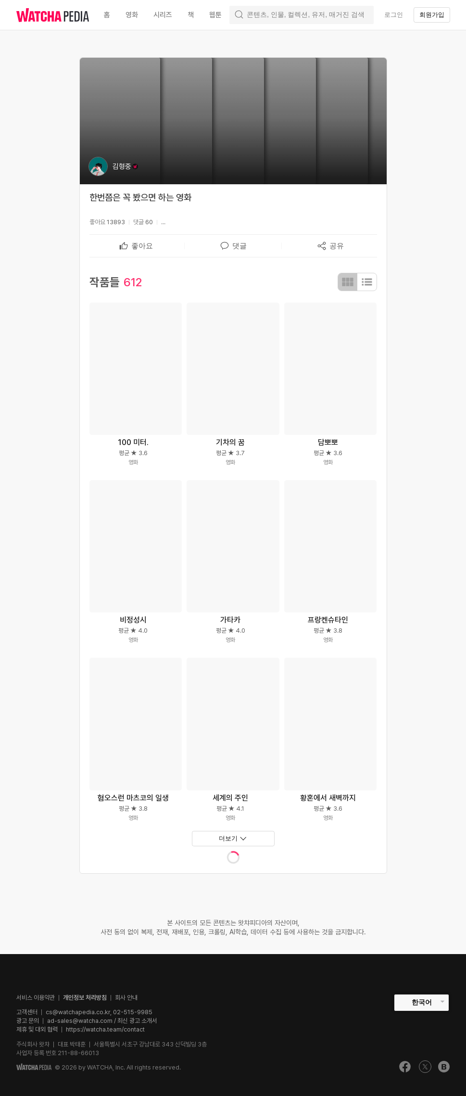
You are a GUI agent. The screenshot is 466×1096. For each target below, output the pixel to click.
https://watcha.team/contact (105, 1029)
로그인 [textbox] (393, 14)
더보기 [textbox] (228, 838)
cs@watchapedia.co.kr (99, 1012)
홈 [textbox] (107, 15)
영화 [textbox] (132, 15)
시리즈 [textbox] (162, 15)
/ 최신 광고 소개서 (135, 1020)
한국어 (422, 1002)
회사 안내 (126, 997)
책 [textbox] (191, 15)
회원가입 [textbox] (431, 14)
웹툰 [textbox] (215, 15)
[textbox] (142, 246)
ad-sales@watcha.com (80, 1020)
